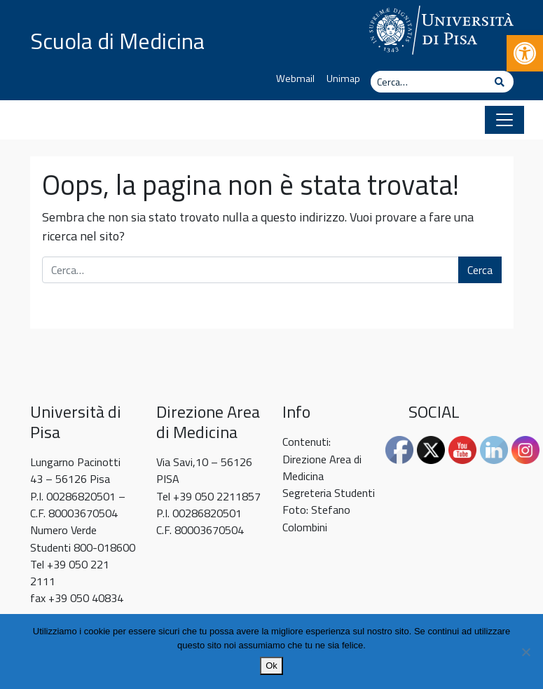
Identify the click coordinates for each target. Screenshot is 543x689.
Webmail (295, 78)
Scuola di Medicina (117, 40)
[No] (525, 652)
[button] (525, 53)
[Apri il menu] (504, 120)
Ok (271, 665)
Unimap (343, 78)
